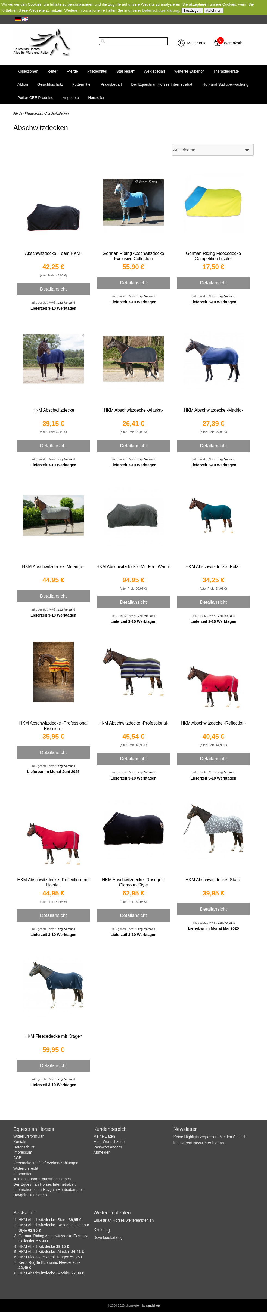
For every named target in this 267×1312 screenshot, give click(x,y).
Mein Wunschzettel (109, 1141)
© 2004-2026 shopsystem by (133, 1305)
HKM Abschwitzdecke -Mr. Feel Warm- (133, 566)
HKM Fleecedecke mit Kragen (53, 1036)
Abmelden (101, 1152)
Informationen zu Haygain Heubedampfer (48, 1189)
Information (22, 1174)
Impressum (22, 1152)
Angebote (71, 98)
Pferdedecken (34, 113)
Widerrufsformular (28, 1136)
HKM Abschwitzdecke (53, 410)
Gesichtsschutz (50, 84)
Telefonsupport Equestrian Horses (42, 1179)
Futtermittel (81, 84)
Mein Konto (197, 43)
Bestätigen (192, 10)
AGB (17, 1158)
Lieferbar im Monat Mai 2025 (213, 928)
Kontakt (19, 1141)
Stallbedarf (125, 71)
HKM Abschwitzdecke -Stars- (213, 879)
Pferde (72, 71)
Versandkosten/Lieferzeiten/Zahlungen (45, 1163)
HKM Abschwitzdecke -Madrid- (213, 410)
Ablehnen (213, 10)
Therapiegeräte (226, 71)
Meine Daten (104, 1136)
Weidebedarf (154, 71)
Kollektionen (27, 71)
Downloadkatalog (107, 1237)
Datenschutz (24, 1147)
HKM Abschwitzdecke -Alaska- (133, 410)
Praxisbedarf (111, 84)
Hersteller (96, 98)
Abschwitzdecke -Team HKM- (53, 253)
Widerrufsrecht (25, 1168)
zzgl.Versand (66, 302)
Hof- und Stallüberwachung (226, 84)
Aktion (22, 84)
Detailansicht (53, 289)
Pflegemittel (97, 71)
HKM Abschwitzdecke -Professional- (133, 723)
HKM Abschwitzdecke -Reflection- (213, 723)
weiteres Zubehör (189, 71)
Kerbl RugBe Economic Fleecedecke (49, 1262)
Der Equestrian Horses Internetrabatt (162, 84)
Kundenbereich (109, 1129)
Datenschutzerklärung (160, 10)
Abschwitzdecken (57, 113)
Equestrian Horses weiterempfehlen (123, 1220)
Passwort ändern (107, 1147)
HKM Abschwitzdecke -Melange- (53, 566)
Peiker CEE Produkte (35, 98)
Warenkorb (233, 43)
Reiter (52, 71)
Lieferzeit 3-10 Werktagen (53, 308)
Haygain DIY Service (30, 1195)
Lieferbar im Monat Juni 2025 (53, 771)
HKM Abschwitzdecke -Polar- (213, 566)
